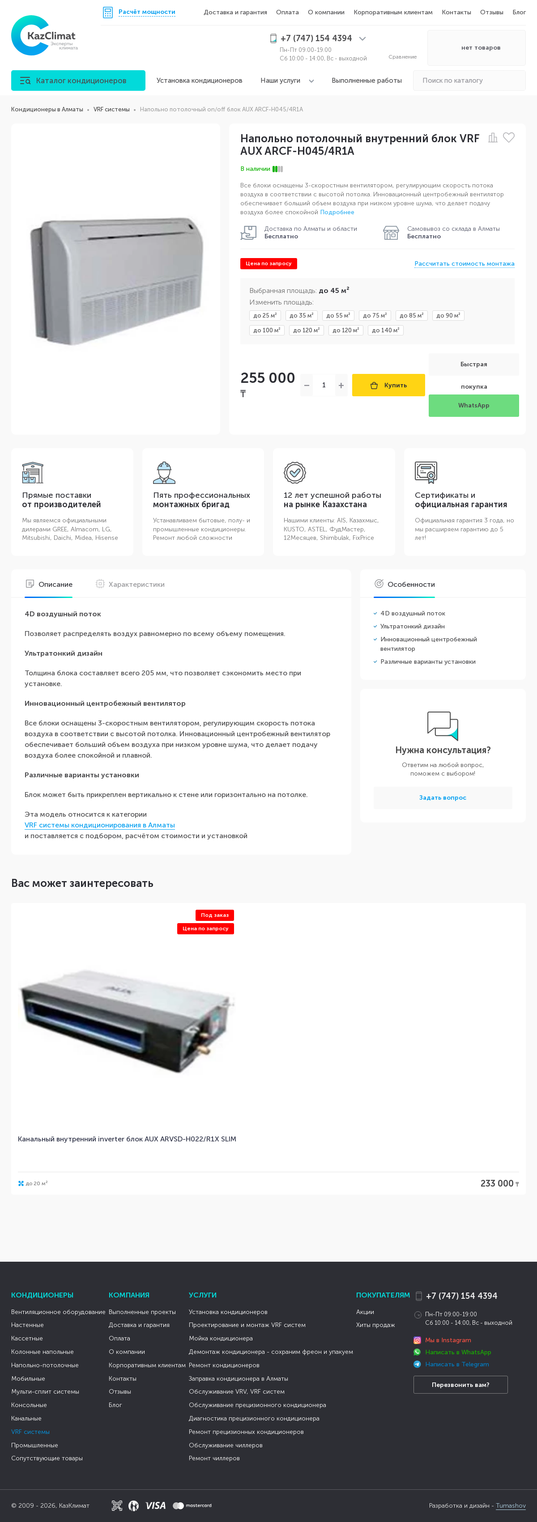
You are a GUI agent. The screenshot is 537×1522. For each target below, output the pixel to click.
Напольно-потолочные (45, 1365)
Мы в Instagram (448, 1340)
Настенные (27, 1325)
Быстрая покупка (473, 368)
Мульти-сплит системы (45, 1391)
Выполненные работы (367, 80)
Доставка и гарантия (235, 12)
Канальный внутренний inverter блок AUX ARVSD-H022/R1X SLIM (127, 1139)
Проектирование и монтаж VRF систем (247, 1325)
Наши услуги (280, 80)
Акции (365, 1312)
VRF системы (30, 1432)
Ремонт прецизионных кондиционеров (246, 1432)
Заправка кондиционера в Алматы (238, 1378)
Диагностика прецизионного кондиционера (254, 1418)
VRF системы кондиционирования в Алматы (100, 825)
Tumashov (511, 1505)
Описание (48, 584)
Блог (519, 12)
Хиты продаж (375, 1325)
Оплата (287, 12)
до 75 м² (375, 315)
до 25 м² (265, 315)
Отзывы (491, 12)
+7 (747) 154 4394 (462, 1296)
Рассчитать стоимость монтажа (464, 263)
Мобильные (28, 1378)
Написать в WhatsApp (458, 1352)
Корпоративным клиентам (393, 12)
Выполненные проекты (142, 1312)
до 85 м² (412, 315)
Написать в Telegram (457, 1364)
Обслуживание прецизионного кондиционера (257, 1405)
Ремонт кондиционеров (224, 1365)
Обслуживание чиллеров (226, 1445)
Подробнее (337, 212)
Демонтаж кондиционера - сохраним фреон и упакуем (271, 1352)
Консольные (29, 1405)
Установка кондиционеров (200, 80)
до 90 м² (448, 315)
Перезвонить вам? (461, 1385)
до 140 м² (386, 330)
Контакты (456, 12)
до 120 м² (306, 330)
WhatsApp (474, 405)
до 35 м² (302, 315)
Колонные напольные (42, 1352)
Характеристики (130, 584)
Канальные (26, 1418)
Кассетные (27, 1338)
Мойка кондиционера (221, 1338)
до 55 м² (338, 315)
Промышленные (34, 1445)
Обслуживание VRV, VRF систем (237, 1391)
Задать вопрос (442, 797)
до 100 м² (267, 330)
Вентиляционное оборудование (58, 1312)
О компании (326, 12)
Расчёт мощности (147, 12)
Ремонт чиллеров (214, 1458)
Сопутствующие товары (47, 1458)
